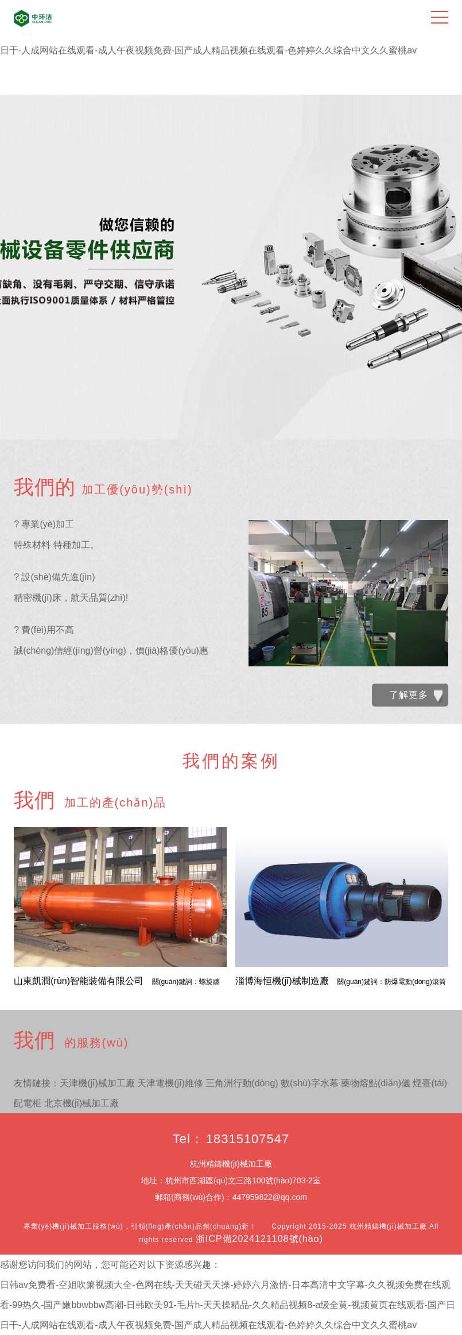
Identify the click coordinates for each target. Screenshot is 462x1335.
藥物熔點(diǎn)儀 (375, 1083)
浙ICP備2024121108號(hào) (259, 1239)
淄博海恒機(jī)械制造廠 (340, 981)
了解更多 (415, 696)
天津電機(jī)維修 (170, 1083)
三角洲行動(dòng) (241, 1083)
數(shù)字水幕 (309, 1083)
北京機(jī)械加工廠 (81, 1103)
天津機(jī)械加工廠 (97, 1083)
